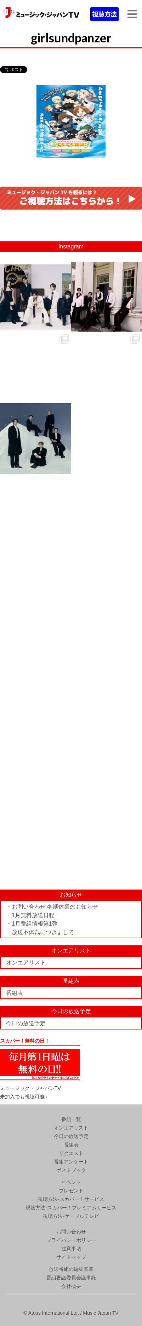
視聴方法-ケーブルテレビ (71, 1216)
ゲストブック (71, 1170)
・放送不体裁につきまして (40, 932)
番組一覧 (71, 1119)
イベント (71, 1182)
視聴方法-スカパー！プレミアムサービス (71, 1207)
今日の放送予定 (26, 1023)
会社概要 (71, 1286)
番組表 (14, 993)
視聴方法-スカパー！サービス (71, 1199)
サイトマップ (71, 1257)
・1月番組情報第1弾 (32, 924)
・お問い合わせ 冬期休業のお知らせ (52, 907)
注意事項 (71, 1248)
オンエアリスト (26, 963)
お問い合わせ (71, 1231)
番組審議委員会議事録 (71, 1277)
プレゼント (71, 1190)
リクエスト (71, 1153)
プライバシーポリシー (71, 1240)
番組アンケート (71, 1161)
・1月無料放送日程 (30, 915)
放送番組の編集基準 (71, 1269)
